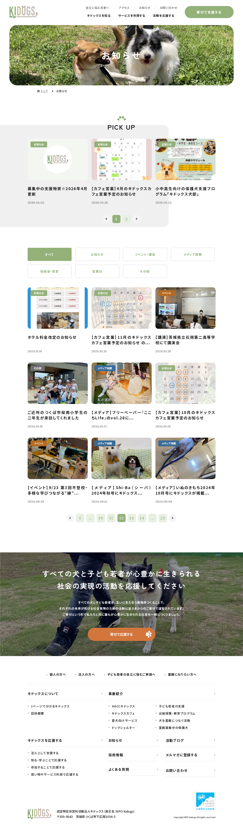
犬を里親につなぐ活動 (175, 721)
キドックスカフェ (123, 714)
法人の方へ (86, 675)
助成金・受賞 (49, 271)
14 (142, 518)
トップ (44, 91)
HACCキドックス (123, 707)
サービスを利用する (131, 15)
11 (111, 518)
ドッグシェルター (124, 728)
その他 (145, 271)
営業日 (97, 271)
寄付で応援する (121, 634)
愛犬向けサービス (125, 721)
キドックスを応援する (45, 741)
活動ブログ (175, 741)
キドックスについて (43, 694)
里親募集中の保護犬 (173, 728)
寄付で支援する (209, 12)
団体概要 (37, 714)
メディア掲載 (193, 254)
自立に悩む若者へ (97, 8)
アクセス (124, 8)
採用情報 (115, 755)
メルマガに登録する (182, 755)
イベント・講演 (145, 254)
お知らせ (144, 8)
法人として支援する (45, 753)
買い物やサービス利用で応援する (55, 775)
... (90, 518)
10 (100, 518)
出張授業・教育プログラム (177, 714)
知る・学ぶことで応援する (49, 761)
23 (162, 518)
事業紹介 (115, 694)
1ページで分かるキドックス (50, 707)
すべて (49, 254)
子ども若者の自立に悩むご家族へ (131, 675)
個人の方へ (58, 675)
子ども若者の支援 (172, 707)
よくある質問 (118, 769)
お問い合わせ (168, 8)
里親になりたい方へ (182, 675)
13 (131, 518)
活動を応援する (163, 15)
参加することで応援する (48, 768)
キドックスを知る (99, 15)
